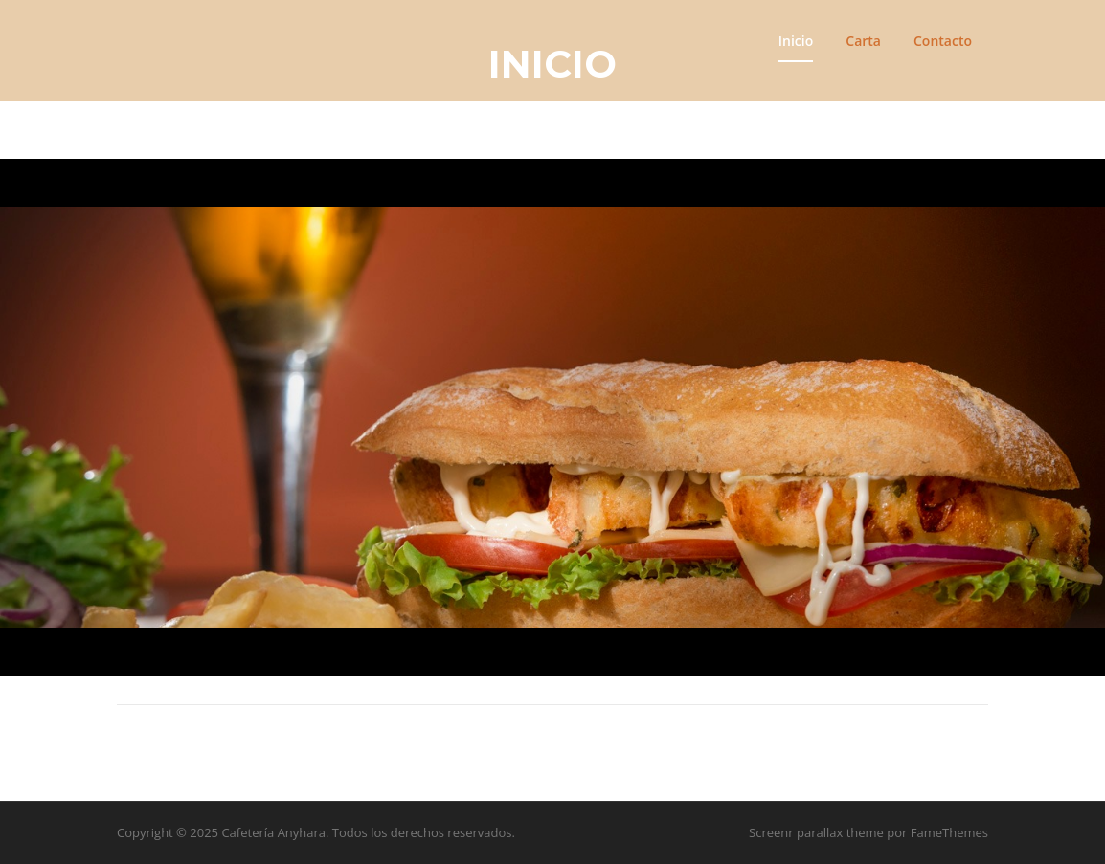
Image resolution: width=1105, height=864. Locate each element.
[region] (552, 417)
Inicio (795, 41)
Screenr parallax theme (816, 832)
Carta (863, 41)
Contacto (942, 41)
